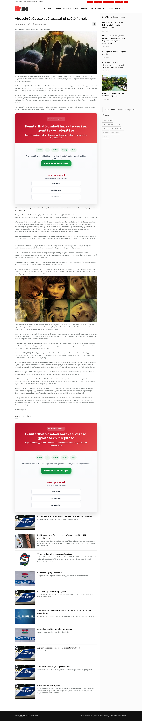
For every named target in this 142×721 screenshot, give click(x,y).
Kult (105, 8)
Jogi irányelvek (98, 716)
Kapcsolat (117, 716)
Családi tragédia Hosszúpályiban (51, 591)
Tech (91, 8)
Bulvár (75, 8)
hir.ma (21, 716)
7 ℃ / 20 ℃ (18, 2)
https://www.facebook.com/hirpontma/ (121, 109)
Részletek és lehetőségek (56, 163)
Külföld (58, 8)
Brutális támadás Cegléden (49, 685)
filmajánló (114, 129)
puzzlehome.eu (56, 190)
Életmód (98, 8)
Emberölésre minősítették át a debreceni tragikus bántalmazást (64, 516)
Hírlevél (124, 716)
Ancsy (21, 24)
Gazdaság (67, 8)
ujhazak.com (56, 183)
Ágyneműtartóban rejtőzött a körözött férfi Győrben (60, 648)
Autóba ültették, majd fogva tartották (53, 667)
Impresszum (88, 716)
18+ (27, 24)
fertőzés (106, 133)
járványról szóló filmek (111, 125)
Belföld (50, 8)
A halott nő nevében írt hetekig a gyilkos (54, 629)
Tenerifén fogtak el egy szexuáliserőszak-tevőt (57, 554)
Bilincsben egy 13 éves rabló (49, 573)
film (30, 24)
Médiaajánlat (108, 716)
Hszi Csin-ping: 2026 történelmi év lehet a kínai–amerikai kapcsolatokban (113, 64)
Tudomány (83, 8)
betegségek (115, 133)
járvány (105, 129)
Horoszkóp (119, 8)
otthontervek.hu (56, 197)
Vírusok (105, 137)
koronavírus (107, 120)
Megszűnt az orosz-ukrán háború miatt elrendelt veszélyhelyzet (112, 24)
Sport (111, 8)
